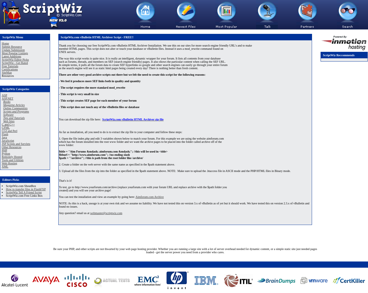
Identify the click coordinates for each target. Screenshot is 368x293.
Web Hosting (9, 163)
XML (5, 166)
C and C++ (8, 124)
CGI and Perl (9, 131)
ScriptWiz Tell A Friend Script (24, 192)
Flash (5, 134)
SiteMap (7, 72)
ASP (4, 95)
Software (8, 114)
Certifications (10, 69)
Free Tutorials (10, 66)
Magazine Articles (14, 105)
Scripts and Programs (16, 111)
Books (6, 101)
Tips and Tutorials (14, 118)
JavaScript (8, 140)
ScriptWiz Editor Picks (15, 59)
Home (5, 43)
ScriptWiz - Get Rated (15, 62)
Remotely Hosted (12, 156)
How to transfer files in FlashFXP (26, 189)
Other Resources (11, 147)
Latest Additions (11, 56)
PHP (4, 150)
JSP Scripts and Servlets (16, 143)
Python (6, 153)
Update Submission (13, 50)
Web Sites (8, 121)
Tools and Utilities (13, 160)
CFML (6, 127)
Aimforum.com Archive (150, 196)
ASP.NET (7, 98)
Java (4, 137)
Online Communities (15, 108)
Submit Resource (12, 46)
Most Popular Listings (15, 53)
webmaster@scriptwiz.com (106, 213)
